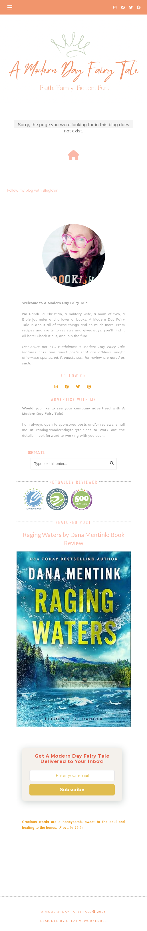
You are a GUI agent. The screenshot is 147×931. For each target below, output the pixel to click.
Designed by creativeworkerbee (73, 920)
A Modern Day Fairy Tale (66, 911)
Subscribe (72, 789)
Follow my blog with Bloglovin (32, 190)
